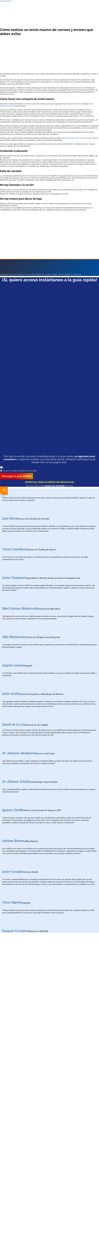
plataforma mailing (7, 106)
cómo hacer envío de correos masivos (76, 138)
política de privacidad (28, 471)
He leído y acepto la (20, 471)
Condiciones (76, 274)
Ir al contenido (5, 1)
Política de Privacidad (61, 274)
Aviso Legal (29, 274)
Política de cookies (43, 274)
